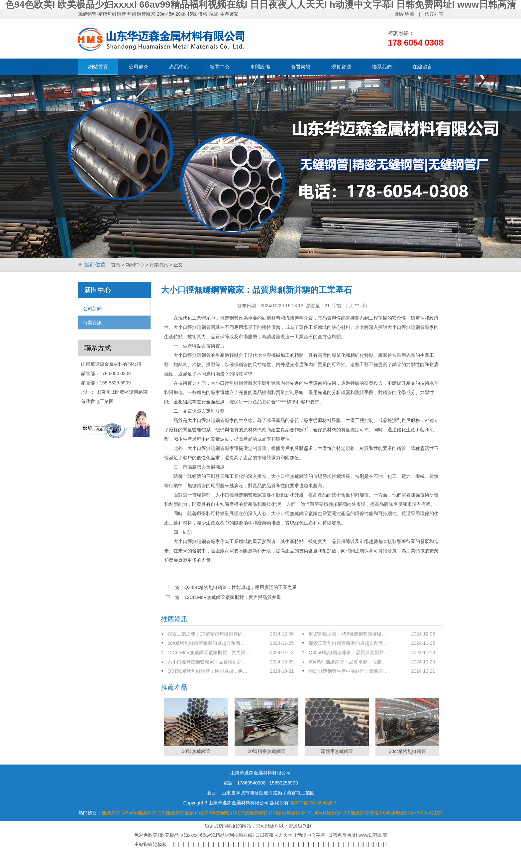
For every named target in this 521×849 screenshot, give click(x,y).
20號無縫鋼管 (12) (258, 812)
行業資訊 (159, 264)
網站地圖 (404, 14)
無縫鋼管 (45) (116, 812)
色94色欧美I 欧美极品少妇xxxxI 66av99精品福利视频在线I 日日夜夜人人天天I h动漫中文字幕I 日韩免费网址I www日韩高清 (260, 835)
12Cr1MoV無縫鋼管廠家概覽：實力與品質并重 (232, 597)
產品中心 (179, 67)
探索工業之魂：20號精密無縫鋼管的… (207, 634)
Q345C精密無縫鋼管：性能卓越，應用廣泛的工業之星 (240, 587)
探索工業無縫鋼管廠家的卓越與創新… (348, 643)
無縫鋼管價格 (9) (368, 812)
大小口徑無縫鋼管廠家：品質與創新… (207, 661)
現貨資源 (341, 67)
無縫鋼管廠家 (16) (184, 812)
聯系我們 (382, 67)
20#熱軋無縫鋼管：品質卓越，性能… (347, 661)
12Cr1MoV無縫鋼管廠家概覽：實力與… (208, 652)
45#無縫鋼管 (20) (148, 812)
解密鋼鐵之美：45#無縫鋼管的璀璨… (347, 634)
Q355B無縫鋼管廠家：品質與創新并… (348, 652)
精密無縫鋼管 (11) (296, 812)
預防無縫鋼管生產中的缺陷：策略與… (348, 671)
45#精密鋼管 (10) (333, 812)
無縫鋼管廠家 (243, 383)
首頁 (115, 264)
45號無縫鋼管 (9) (403, 812)
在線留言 (422, 67)
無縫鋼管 (229, 318)
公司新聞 (92, 308)
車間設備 (260, 67)
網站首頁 (98, 67)
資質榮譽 (301, 67)
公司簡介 (139, 67)
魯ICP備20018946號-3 (313, 802)
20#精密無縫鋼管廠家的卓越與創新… (206, 643)
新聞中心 (220, 67)
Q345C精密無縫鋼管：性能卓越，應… (207, 671)
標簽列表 (434, 14)
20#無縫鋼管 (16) (221, 812)
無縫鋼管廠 (417, 327)
